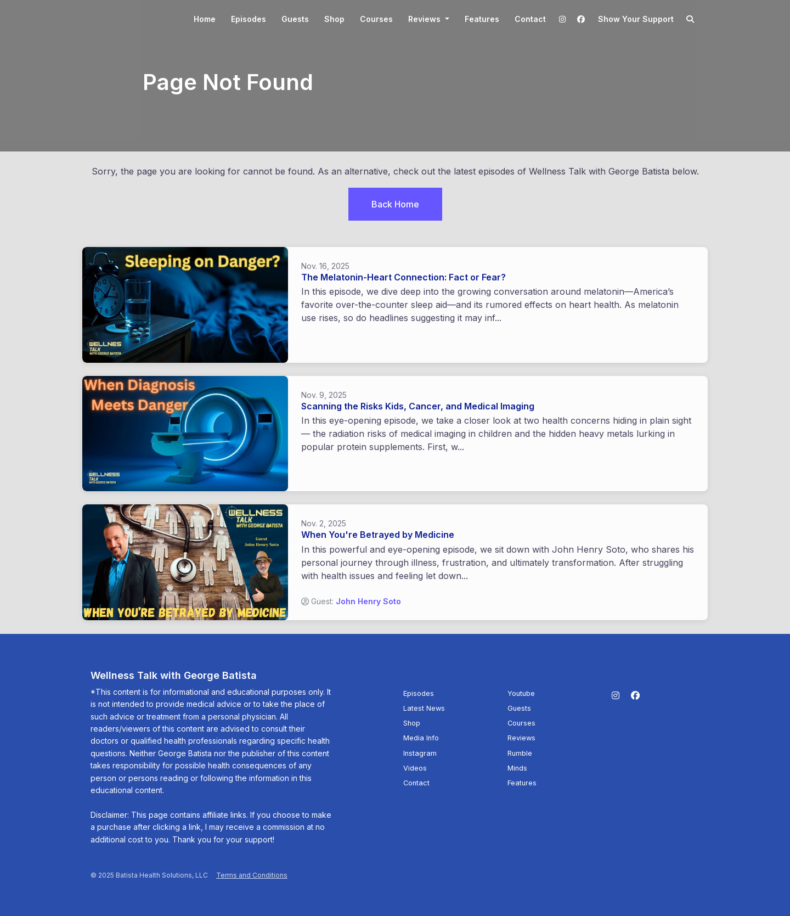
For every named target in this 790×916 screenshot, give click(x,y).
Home (205, 19)
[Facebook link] (581, 19)
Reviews (425, 19)
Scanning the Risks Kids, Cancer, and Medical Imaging (417, 406)
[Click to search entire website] (690, 19)
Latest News (424, 708)
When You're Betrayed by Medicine (377, 534)
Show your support (636, 19)
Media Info (421, 738)
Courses (376, 19)
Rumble (519, 753)
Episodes (248, 19)
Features (482, 19)
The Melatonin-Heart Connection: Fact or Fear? (403, 277)
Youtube (521, 693)
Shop (334, 19)
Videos (415, 768)
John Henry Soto (368, 601)
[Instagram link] (563, 19)
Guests (295, 19)
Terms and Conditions (251, 875)
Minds (517, 768)
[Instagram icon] (615, 695)
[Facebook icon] (635, 695)
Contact (530, 19)
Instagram (420, 753)
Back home (395, 204)
